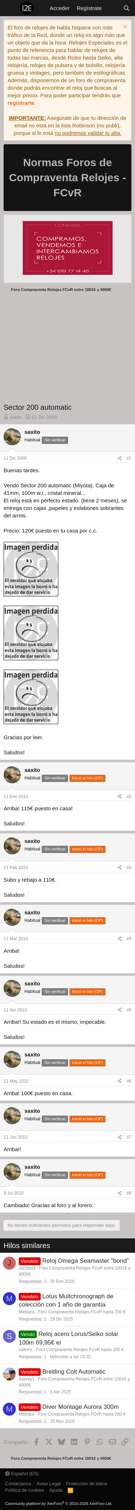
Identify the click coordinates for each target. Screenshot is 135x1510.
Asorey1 (27, 1379)
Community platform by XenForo (58, 1503)
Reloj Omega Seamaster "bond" (85, 1260)
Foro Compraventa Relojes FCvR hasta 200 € (81, 1311)
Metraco (26, 1311)
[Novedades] (112, 8)
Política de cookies (24, 1490)
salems (25, 1349)
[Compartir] (119, 458)
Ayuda (56, 1490)
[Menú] (9, 8)
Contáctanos (18, 1483)
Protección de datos (86, 1483)
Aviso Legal (49, 1483)
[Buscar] (127, 8)
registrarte (21, 103)
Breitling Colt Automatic (73, 1371)
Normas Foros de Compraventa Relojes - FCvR (67, 177)
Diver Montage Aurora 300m (80, 1406)
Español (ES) (22, 1473)
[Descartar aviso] (124, 27)
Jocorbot (27, 1268)
